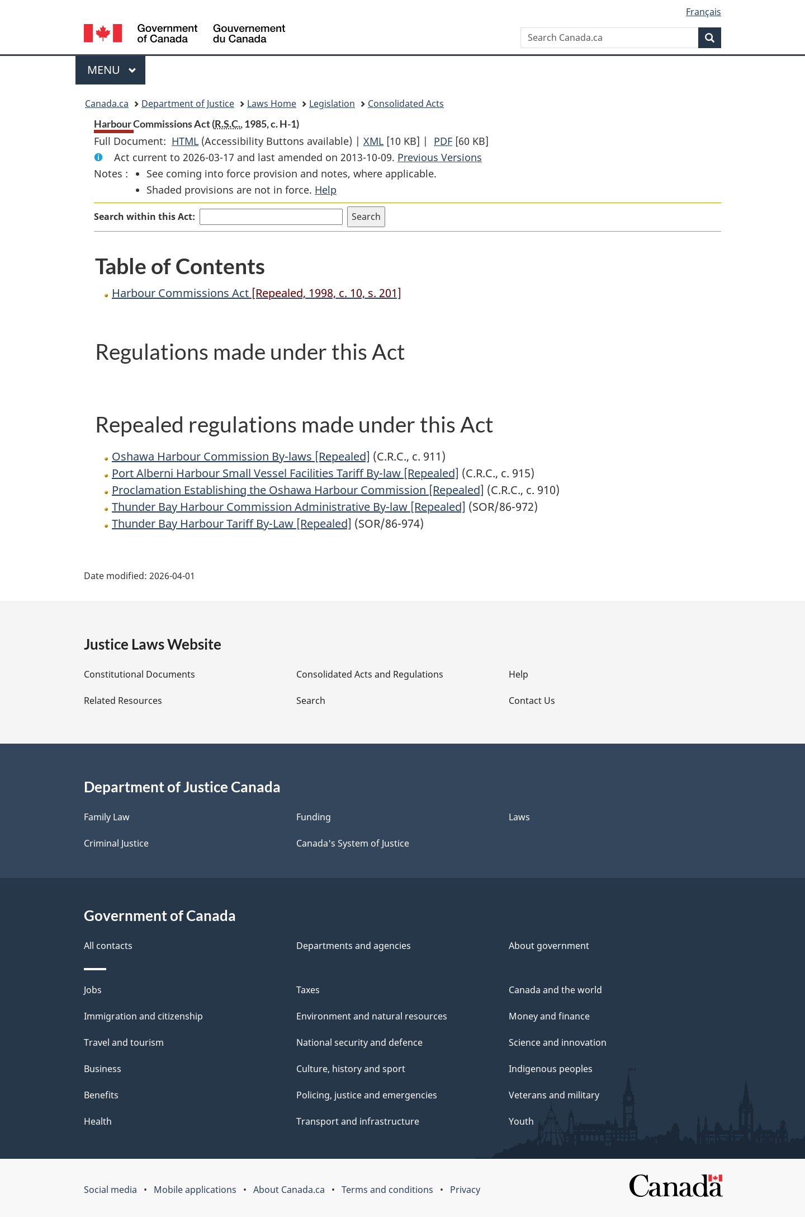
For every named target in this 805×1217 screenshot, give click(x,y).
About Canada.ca (289, 1189)
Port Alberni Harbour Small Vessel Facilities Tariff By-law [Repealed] (285, 473)
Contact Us (532, 700)
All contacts (108, 945)
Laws (519, 817)
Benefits (101, 1095)
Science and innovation (558, 1042)
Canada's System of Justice (352, 843)
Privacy (465, 1189)
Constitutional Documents (139, 674)
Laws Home (271, 103)
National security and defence (359, 1042)
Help (326, 189)
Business (102, 1069)
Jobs (93, 990)
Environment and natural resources (371, 1016)
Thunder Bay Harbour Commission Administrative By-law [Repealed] (289, 506)
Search (310, 700)
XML (373, 141)
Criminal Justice (116, 843)
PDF (443, 141)
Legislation (332, 103)
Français (703, 12)
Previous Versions (439, 157)
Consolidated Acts (406, 103)
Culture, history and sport (350, 1069)
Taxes (308, 990)
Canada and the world (555, 990)
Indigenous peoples (551, 1069)
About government (549, 945)
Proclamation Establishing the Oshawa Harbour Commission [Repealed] (298, 489)
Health (98, 1121)
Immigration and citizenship (143, 1016)
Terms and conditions (387, 1189)
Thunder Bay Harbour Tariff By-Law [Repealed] (232, 523)
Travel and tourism (124, 1042)
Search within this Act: (144, 216)
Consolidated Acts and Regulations (369, 674)
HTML (185, 141)
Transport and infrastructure (357, 1121)
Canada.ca (107, 103)
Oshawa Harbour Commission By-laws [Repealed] (241, 456)
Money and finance (549, 1016)
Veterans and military (554, 1095)
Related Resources (123, 700)
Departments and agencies (353, 945)
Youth (521, 1121)
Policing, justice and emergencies (366, 1095)
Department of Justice (187, 103)
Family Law (107, 817)
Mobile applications (195, 1189)
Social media (110, 1189)
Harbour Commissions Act (256, 292)
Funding (313, 817)
